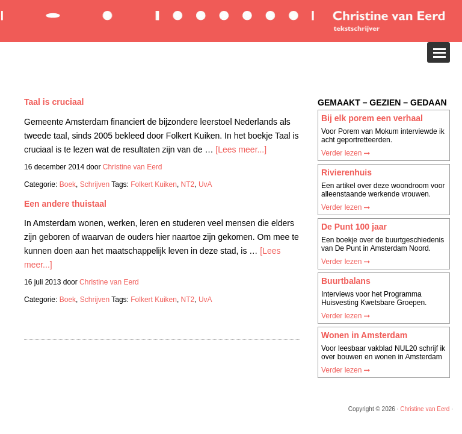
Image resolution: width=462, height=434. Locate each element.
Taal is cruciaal (54, 102)
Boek (68, 184)
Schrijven (94, 184)
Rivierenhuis (346, 172)
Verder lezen (345, 153)
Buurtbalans (346, 281)
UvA (205, 184)
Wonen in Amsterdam (364, 335)
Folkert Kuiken (154, 184)
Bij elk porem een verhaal (372, 118)
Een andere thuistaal (65, 204)
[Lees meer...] (240, 149)
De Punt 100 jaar (354, 226)
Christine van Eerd (424, 409)
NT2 (188, 184)
